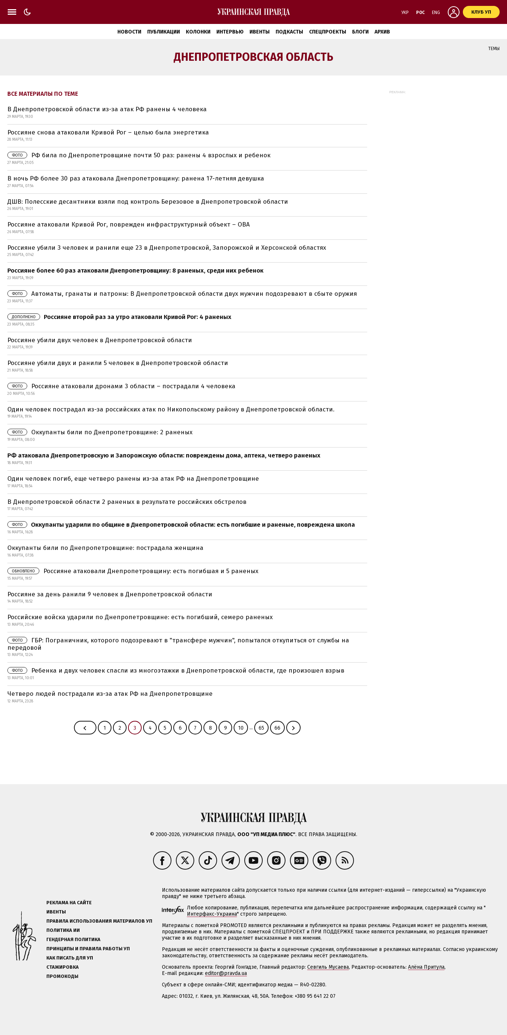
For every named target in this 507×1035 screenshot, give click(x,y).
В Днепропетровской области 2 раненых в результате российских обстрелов (127, 502)
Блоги (360, 32)
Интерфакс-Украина (212, 914)
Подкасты (289, 32)
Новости (129, 32)
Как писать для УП (69, 958)
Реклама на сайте (69, 902)
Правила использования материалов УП (99, 921)
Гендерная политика (73, 939)
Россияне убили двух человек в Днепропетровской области (99, 340)
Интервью (230, 32)
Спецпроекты (327, 32)
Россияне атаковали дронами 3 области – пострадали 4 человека (121, 386)
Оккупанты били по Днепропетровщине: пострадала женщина (105, 548)
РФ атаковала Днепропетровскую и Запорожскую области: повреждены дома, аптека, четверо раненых (163, 455)
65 (261, 728)
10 (241, 728)
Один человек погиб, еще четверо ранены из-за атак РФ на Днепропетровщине (133, 479)
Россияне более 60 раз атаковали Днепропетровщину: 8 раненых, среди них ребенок (135, 270)
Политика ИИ (63, 930)
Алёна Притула (426, 967)
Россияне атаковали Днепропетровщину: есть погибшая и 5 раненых (132, 571)
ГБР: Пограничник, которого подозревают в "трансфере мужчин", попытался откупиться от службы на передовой (178, 644)
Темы (494, 48)
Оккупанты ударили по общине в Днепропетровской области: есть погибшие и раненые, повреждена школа (181, 525)
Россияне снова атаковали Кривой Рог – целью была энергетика (108, 132)
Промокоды (62, 976)
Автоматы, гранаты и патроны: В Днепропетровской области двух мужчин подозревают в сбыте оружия (182, 294)
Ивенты (259, 32)
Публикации (163, 32)
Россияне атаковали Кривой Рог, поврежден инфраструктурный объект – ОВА (128, 224)
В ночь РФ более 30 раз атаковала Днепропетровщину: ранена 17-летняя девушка (135, 178)
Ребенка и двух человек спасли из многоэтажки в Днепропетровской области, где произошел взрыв (175, 670)
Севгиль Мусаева (328, 967)
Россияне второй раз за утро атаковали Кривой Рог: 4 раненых (119, 317)
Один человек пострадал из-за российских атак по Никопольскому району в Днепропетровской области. (170, 409)
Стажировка (62, 967)
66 (277, 728)
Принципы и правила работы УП (88, 948)
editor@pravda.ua (226, 973)
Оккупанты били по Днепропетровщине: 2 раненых (99, 432)
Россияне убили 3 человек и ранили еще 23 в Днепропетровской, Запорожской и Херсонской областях (166, 248)
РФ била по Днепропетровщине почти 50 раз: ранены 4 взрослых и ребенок (138, 155)
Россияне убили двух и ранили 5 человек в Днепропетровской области (117, 363)
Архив (382, 32)
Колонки (198, 32)
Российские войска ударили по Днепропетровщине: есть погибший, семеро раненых (140, 617)
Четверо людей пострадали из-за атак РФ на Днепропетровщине (110, 694)
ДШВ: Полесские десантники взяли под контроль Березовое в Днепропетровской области (147, 202)
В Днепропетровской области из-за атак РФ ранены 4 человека (107, 109)
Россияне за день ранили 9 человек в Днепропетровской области (109, 594)
